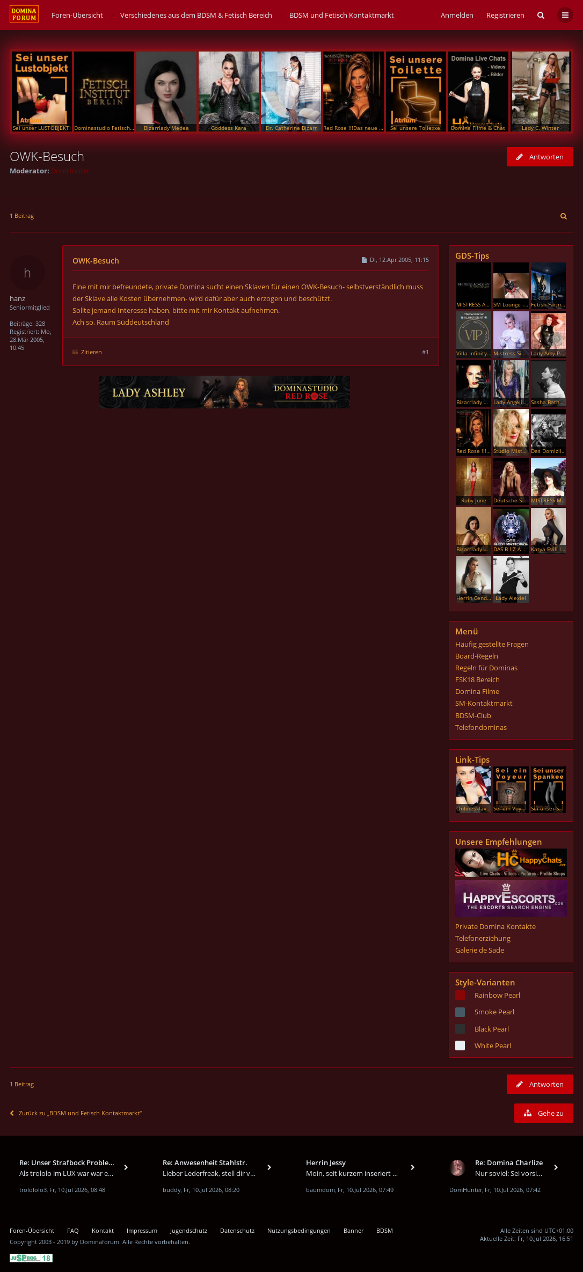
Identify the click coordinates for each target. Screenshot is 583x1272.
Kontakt (103, 1230)
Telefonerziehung (483, 938)
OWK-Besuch (47, 156)
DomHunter (70, 171)
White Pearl (493, 1045)
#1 (425, 352)
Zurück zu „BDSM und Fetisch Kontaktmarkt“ (76, 1113)
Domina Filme (477, 691)
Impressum (142, 1230)
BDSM (384, 1230)
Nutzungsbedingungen (299, 1230)
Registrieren (505, 15)
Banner (353, 1230)
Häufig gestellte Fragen (492, 644)
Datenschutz (237, 1230)
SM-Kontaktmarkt (484, 703)
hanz (17, 298)
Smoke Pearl (494, 1012)
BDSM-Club (473, 715)
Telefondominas (481, 727)
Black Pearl (492, 1029)
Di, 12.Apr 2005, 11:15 (395, 259)
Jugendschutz (188, 1230)
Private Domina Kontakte (495, 926)
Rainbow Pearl (497, 995)
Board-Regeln (476, 656)
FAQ (73, 1230)
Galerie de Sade (479, 950)
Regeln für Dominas (486, 667)
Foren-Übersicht (32, 1230)
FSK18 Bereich (477, 679)
